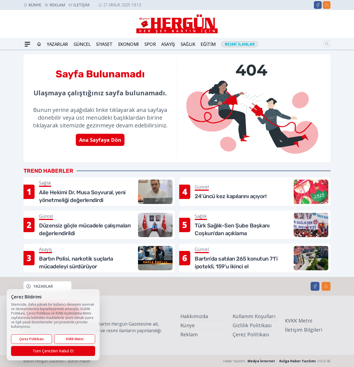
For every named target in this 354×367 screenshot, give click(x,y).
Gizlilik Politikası (252, 325)
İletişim (81, 4)
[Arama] (326, 43)
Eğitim (208, 44)
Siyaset (104, 44)
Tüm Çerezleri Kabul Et (53, 350)
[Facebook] (318, 5)
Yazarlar (57, 44)
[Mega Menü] (27, 44)
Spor (150, 44)
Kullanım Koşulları (254, 316)
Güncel (82, 44)
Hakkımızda (194, 316)
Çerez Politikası (251, 334)
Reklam (57, 4)
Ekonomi (128, 44)
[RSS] (326, 5)
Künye (34, 4)
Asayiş (168, 44)
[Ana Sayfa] (39, 44)
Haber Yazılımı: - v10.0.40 (276, 361)
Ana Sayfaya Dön (100, 140)
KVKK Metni (298, 320)
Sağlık (188, 44)
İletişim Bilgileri (303, 329)
